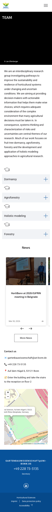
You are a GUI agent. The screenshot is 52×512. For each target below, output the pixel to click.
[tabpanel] (26, 38)
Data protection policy (31, 501)
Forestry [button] (9, 234)
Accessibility (26, 505)
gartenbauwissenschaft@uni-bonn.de (26, 462)
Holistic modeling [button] (15, 216)
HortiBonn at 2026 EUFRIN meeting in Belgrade (26, 295)
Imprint (14, 501)
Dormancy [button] (10, 179)
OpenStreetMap (40, 443)
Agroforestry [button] (12, 197)
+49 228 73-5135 (26, 468)
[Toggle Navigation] (46, 6)
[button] (11, 419)
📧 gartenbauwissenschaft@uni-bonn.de (25, 357)
